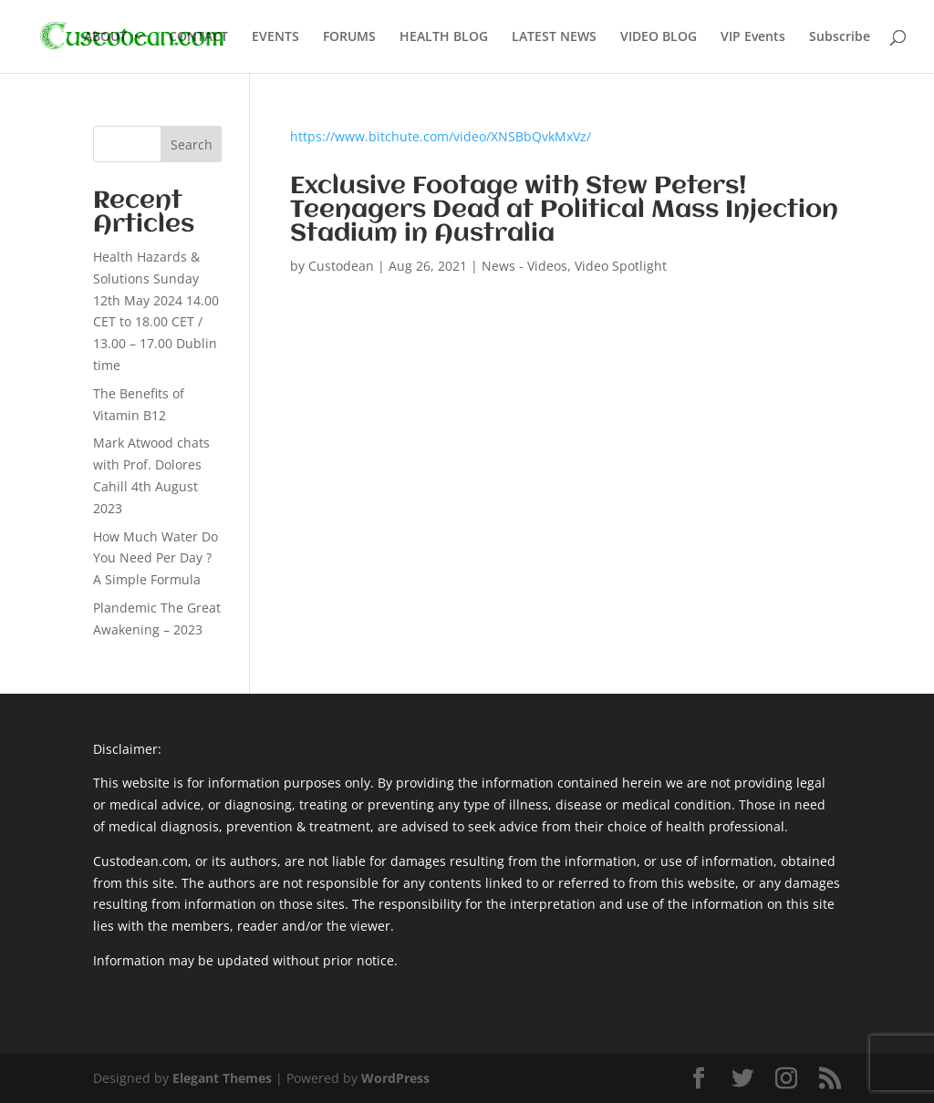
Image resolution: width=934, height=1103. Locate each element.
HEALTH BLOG (444, 37)
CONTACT (198, 37)
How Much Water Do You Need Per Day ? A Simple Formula (155, 558)
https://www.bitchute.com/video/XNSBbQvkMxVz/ (440, 136)
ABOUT (105, 37)
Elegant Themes (222, 1078)
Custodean (341, 265)
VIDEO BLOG (658, 37)
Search (192, 144)
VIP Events (753, 37)
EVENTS (275, 37)
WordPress (395, 1078)
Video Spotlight (621, 265)
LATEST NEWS (554, 37)
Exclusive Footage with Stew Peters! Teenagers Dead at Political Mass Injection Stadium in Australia (564, 210)
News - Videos (524, 265)
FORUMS (349, 37)
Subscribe (839, 37)
